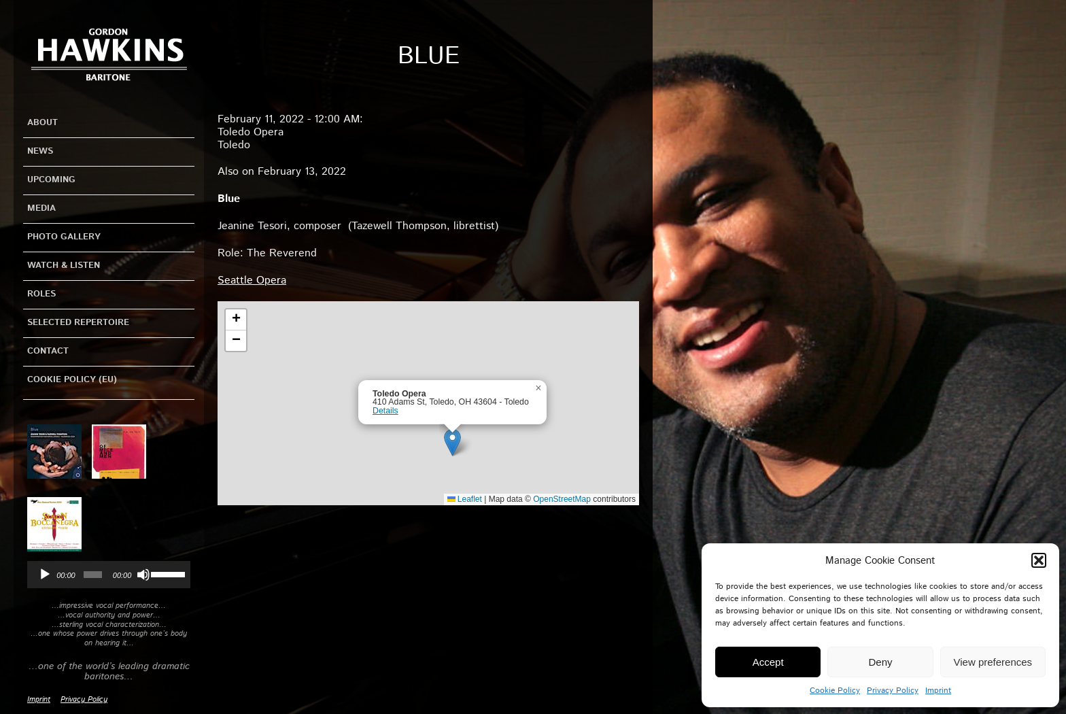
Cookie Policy (835, 690)
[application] (108, 574)
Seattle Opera (252, 280)
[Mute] (143, 574)
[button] (1039, 560)
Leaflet (464, 499)
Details (385, 410)
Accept (768, 662)
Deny (880, 662)
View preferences (993, 662)
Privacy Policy (892, 690)
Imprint (938, 690)
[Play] (45, 574)
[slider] (93, 574)
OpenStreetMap (562, 499)
